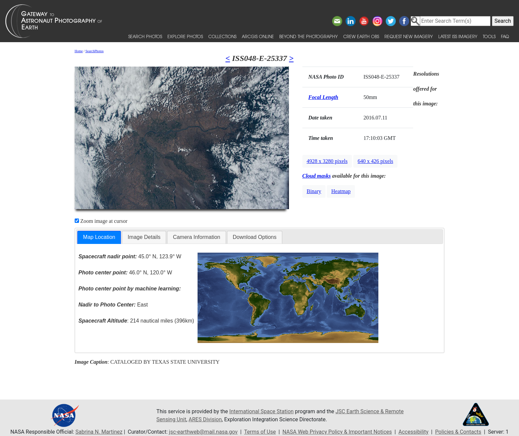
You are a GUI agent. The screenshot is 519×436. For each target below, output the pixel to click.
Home (79, 51)
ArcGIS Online (258, 36)
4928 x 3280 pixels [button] (327, 161)
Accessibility (413, 432)
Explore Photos (185, 36)
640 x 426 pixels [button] (375, 161)
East (113, 305)
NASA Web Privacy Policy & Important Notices (337, 432)
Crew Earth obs (361, 36)
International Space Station (261, 411)
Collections (222, 36)
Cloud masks (316, 176)
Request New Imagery (408, 36)
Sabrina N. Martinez (98, 432)
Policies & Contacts (458, 432)
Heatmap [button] (341, 191)
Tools (489, 36)
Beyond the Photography (308, 36)
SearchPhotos (94, 51)
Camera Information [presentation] (196, 237)
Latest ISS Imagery (457, 36)
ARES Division (205, 419)
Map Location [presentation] (99, 237)
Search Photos (145, 36)
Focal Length (323, 97)
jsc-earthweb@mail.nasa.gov (203, 432)
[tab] (99, 237)
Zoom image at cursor (101, 221)
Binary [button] (314, 191)
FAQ (505, 36)
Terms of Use (260, 432)
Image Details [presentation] (144, 237)
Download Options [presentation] (255, 237)
